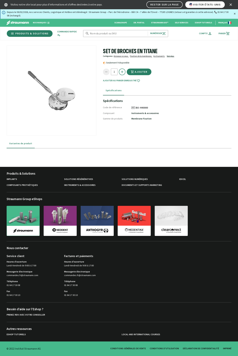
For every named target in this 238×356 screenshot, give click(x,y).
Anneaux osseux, (121, 56)
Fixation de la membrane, (141, 56)
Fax (8, 291)
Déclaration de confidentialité (201, 348)
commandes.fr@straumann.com (22, 275)
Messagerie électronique (19, 271)
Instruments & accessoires (145, 113)
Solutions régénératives (78, 179)
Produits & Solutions (30, 33)
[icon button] (230, 4)
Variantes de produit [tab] (20, 143)
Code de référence (112, 107)
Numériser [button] (158, 33)
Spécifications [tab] (113, 90)
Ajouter (139, 72)
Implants (12, 179)
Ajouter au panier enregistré (121, 80)
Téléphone (12, 281)
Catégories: (108, 56)
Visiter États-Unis (205, 4)
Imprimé (227, 348)
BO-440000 (143, 108)
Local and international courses (141, 334)
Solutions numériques (135, 179)
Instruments (159, 56)
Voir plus (170, 56)
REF (133, 108)
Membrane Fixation (141, 118)
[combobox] (118, 33)
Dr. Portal (139, 22)
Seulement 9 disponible (117, 62)
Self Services (181, 22)
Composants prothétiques (22, 185)
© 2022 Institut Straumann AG (24, 349)
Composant (108, 113)
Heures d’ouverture (17, 261)
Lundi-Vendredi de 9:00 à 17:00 (21, 265)
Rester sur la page (164, 4)
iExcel (182, 179)
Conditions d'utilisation (164, 348)
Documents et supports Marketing (142, 185)
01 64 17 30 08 (13, 285)
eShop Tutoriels (203, 22)
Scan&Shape (120, 22)
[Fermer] (234, 13)
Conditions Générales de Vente (128, 348)
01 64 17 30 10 (13, 295)
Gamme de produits (113, 118)
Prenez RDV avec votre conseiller (26, 315)
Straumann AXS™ (159, 22)
